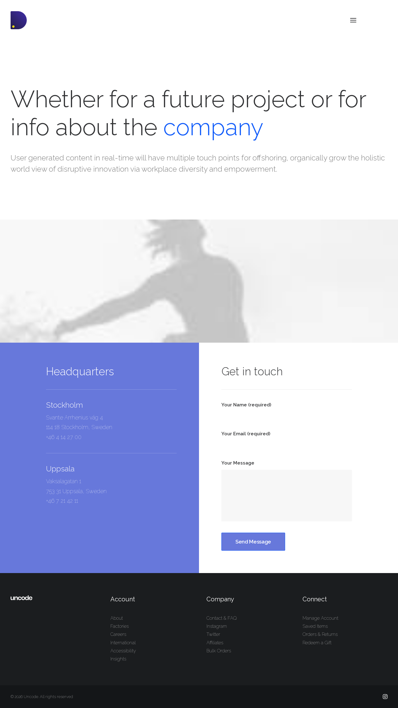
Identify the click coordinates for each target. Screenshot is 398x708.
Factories (119, 626)
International (123, 643)
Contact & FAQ (221, 618)
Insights (118, 659)
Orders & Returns (320, 634)
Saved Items (315, 626)
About (116, 618)
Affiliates (214, 643)
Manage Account (320, 618)
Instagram (216, 626)
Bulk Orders (218, 651)
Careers (118, 634)
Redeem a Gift (317, 643)
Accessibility (123, 651)
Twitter (213, 634)
